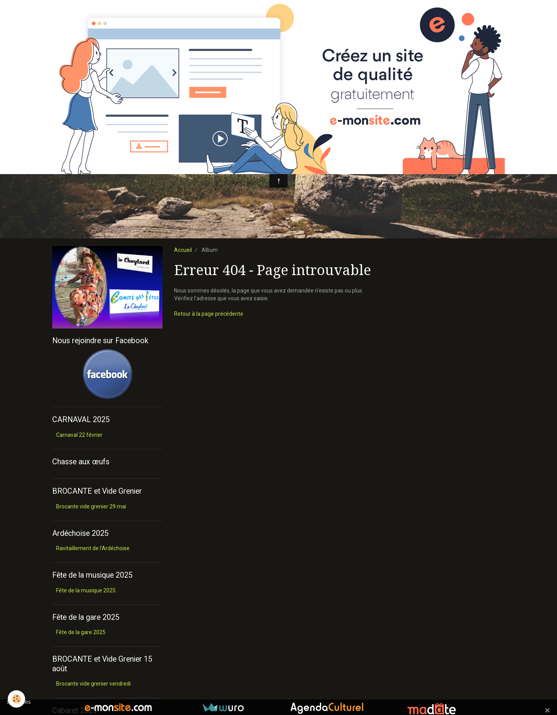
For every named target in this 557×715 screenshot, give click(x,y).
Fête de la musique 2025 (86, 590)
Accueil (183, 250)
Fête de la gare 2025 (81, 632)
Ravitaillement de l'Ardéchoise (93, 548)
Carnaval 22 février (79, 435)
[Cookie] (16, 699)
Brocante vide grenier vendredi (93, 684)
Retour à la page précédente (208, 314)
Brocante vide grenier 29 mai (91, 506)
